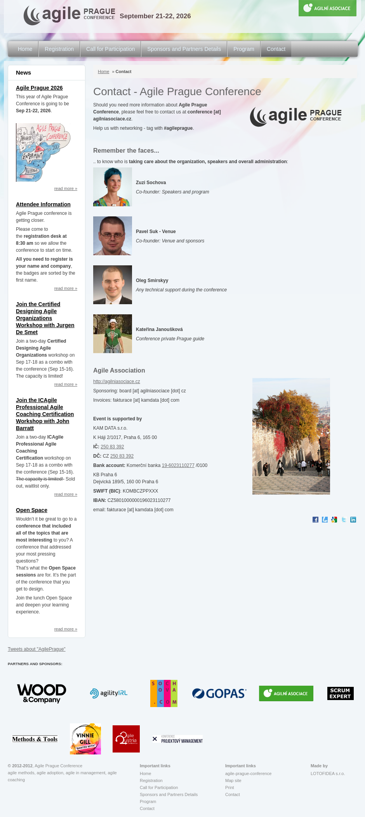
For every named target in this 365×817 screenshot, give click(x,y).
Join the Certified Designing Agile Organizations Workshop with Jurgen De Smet (45, 318)
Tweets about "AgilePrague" (37, 649)
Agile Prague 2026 (39, 88)
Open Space (31, 510)
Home (25, 49)
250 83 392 (112, 446)
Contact (276, 49)
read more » (65, 188)
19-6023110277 (178, 465)
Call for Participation (110, 49)
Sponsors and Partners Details (184, 49)
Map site (233, 780)
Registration (59, 49)
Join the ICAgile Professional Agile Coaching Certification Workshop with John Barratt (45, 414)
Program (243, 49)
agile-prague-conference (248, 773)
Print (229, 787)
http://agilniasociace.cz (116, 381)
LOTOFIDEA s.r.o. (328, 773)
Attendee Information (43, 204)
